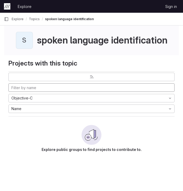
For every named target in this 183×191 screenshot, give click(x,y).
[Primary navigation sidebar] (6, 19)
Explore (25, 6)
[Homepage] (7, 6)
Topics (34, 19)
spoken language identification (69, 19)
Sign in (171, 6)
